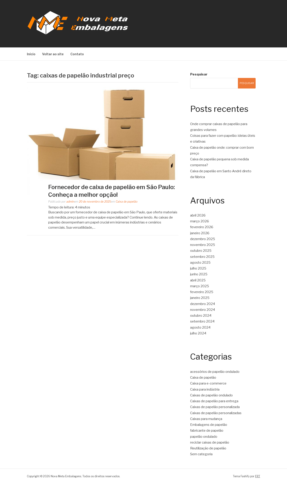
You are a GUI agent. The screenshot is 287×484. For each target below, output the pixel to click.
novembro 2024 (202, 310)
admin (70, 201)
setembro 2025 (202, 257)
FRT (257, 476)
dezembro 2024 (202, 304)
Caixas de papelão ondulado (211, 395)
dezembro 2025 (202, 239)
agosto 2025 (200, 263)
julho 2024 (198, 333)
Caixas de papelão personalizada (215, 407)
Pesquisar (198, 74)
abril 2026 (198, 215)
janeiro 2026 (199, 233)
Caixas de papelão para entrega (214, 401)
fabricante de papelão (206, 431)
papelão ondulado (203, 437)
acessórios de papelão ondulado (214, 372)
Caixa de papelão (126, 201)
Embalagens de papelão (208, 425)
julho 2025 (198, 268)
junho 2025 (198, 274)
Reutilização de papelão (208, 448)
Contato (77, 54)
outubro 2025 (200, 251)
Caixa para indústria (205, 389)
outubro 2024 (200, 316)
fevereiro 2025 (201, 292)
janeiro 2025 (199, 298)
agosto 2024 (200, 327)
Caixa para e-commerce (208, 383)
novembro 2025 (202, 245)
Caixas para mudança (206, 419)
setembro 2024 (202, 321)
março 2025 (199, 286)
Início (31, 54)
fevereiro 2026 (201, 227)
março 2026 (199, 221)
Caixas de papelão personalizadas (215, 413)
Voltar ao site (53, 54)
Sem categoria (201, 454)
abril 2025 (198, 280)
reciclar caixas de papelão (209, 442)
